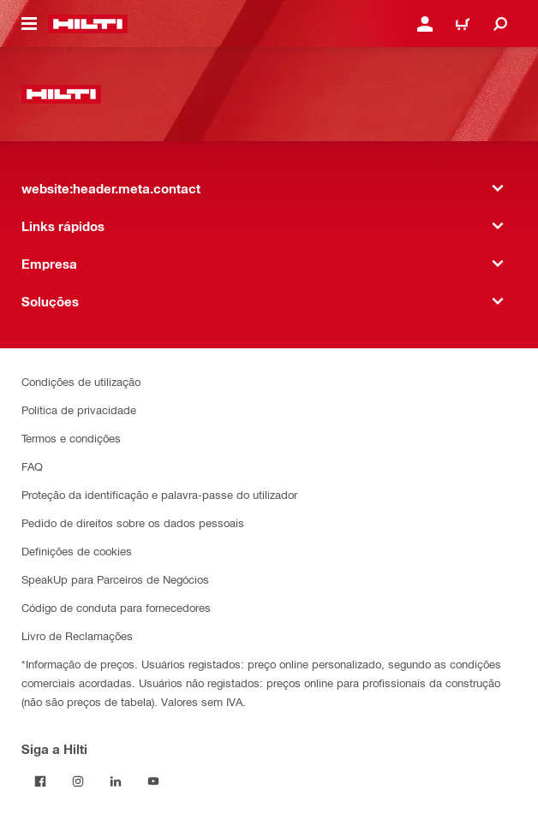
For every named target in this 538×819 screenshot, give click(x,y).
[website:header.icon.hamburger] (29, 24)
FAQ (32, 466)
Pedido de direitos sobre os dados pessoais (132, 522)
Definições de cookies (76, 550)
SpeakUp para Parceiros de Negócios (115, 579)
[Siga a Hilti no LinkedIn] (115, 781)
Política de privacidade (78, 409)
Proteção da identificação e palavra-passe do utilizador (159, 494)
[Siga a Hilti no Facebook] (40, 781)
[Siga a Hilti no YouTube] (153, 781)
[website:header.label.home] (88, 24)
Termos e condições (71, 437)
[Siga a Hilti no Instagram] (78, 781)
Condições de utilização (80, 381)
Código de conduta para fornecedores (116, 607)
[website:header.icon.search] (500, 24)
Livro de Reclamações (77, 635)
